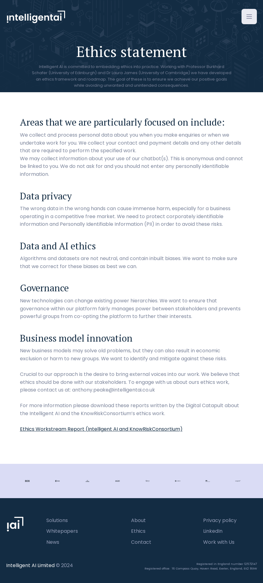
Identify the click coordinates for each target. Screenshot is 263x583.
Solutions (57, 520)
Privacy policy (220, 520)
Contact (141, 542)
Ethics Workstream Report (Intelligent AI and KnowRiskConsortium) (101, 429)
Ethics (138, 531)
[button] (249, 16)
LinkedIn (212, 531)
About (138, 520)
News (52, 542)
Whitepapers (62, 531)
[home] (35, 18)
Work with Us (218, 542)
